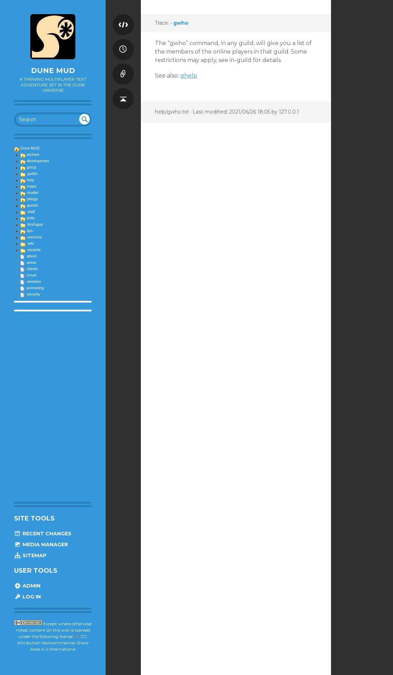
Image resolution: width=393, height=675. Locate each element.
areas (32, 262)
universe (34, 237)
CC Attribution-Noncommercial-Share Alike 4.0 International (52, 643)
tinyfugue (35, 224)
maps (31, 186)
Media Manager (41, 544)
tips (30, 231)
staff (31, 211)
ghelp (188, 75)
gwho (180, 23)
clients (32, 269)
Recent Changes (42, 533)
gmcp (31, 167)
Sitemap (30, 555)
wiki (30, 243)
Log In (27, 597)
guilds (32, 173)
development (38, 161)
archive (33, 154)
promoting (35, 288)
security (33, 294)
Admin (27, 586)
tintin (31, 218)
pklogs (32, 199)
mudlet (32, 192)
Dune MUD (53, 70)
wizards (33, 250)
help (30, 180)
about (32, 256)
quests (32, 205)
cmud (31, 275)
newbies (34, 281)
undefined (84, 119)
